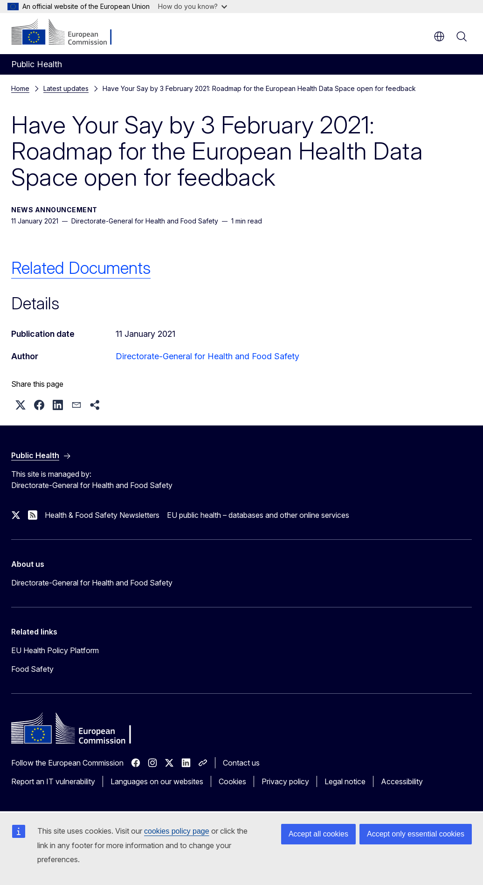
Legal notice (345, 781)
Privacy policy (285, 781)
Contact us (241, 762)
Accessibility (402, 781)
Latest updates (66, 88)
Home (20, 88)
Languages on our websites (156, 781)
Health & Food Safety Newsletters (102, 515)
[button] (20, 404)
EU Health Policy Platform (55, 650)
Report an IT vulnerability (53, 781)
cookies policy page (176, 831)
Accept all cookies (318, 834)
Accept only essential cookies (415, 834)
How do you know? (192, 6)
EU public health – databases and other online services (258, 515)
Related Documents (81, 268)
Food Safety (32, 669)
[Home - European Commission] (67, 33)
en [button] (439, 36)
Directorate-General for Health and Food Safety (207, 356)
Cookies (232, 781)
